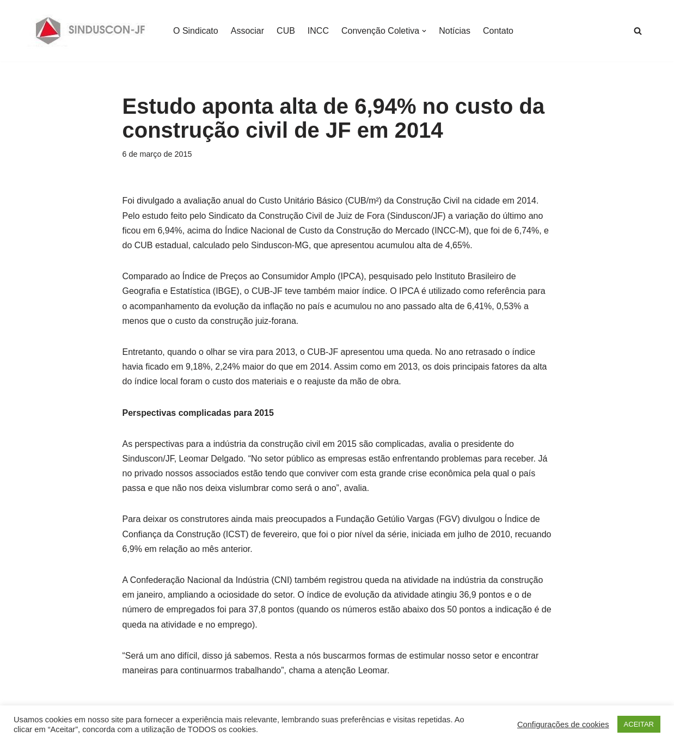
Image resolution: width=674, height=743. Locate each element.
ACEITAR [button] (639, 724)
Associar (247, 30)
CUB (286, 30)
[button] (424, 31)
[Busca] (638, 31)
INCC (318, 30)
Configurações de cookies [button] (563, 724)
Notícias (454, 30)
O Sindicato (195, 30)
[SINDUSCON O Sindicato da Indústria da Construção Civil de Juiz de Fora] (91, 31)
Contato (498, 30)
